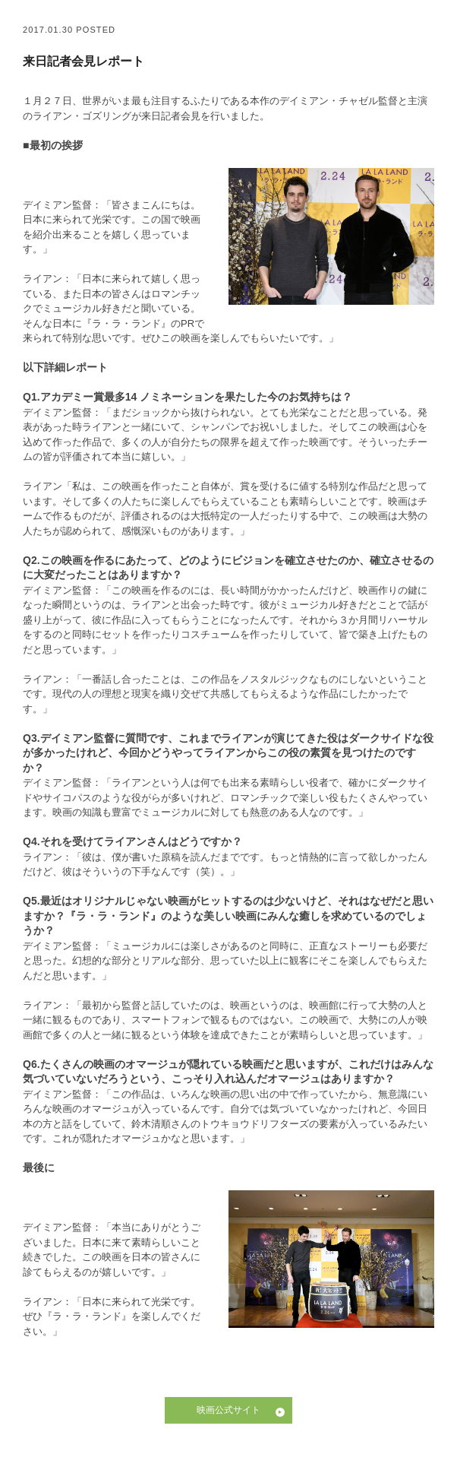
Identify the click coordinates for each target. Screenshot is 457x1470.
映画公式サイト (228, 1410)
